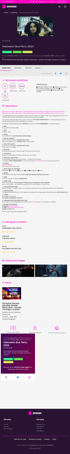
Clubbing (14, 12)
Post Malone (39, 161)
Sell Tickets (8, 429)
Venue (37, 68)
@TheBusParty (14, 206)
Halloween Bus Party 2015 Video (12, 111)
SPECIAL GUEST (7, 165)
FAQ (54, 439)
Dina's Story (59, 113)
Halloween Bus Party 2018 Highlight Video (41, 113)
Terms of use (20, 439)
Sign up (42, 2)
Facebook (40, 426)
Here (23, 188)
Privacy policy (35, 439)
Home (6, 12)
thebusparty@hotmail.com (15, 207)
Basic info (6, 68)
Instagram (40, 431)
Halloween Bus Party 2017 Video (55, 111)
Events (6, 426)
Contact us (40, 424)
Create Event (62, 2)
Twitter (39, 429)
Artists (28, 68)
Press (47, 439)
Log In (52, 2)
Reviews (18, 68)
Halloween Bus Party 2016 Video (34, 111)
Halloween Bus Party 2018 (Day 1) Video (14, 113)
